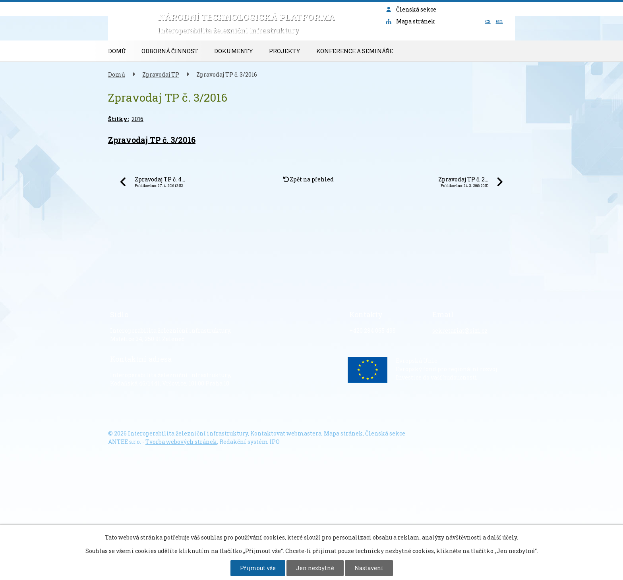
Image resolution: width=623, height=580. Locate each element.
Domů (117, 51)
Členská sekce (411, 9)
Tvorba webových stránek (181, 441)
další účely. (502, 537)
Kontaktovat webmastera (285, 433)
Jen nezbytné (315, 568)
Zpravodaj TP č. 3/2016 (151, 140)
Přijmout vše (258, 568)
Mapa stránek (410, 21)
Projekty (284, 51)
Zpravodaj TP (160, 74)
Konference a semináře (354, 51)
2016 (137, 119)
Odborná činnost (169, 51)
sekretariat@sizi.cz (460, 330)
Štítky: (118, 119)
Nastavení (368, 568)
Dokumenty (233, 51)
